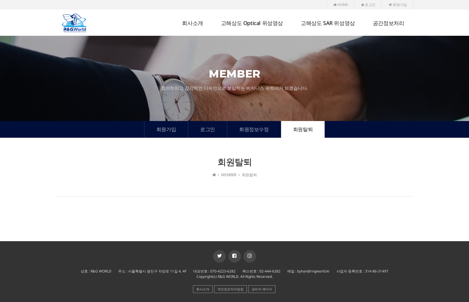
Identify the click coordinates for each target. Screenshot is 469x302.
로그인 (368, 4)
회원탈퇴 (303, 129)
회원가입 (398, 4)
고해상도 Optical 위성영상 (252, 23)
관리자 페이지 (262, 289)
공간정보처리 (388, 23)
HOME (340, 4)
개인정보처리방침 (230, 289)
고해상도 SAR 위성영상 (328, 23)
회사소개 (192, 23)
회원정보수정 (254, 129)
